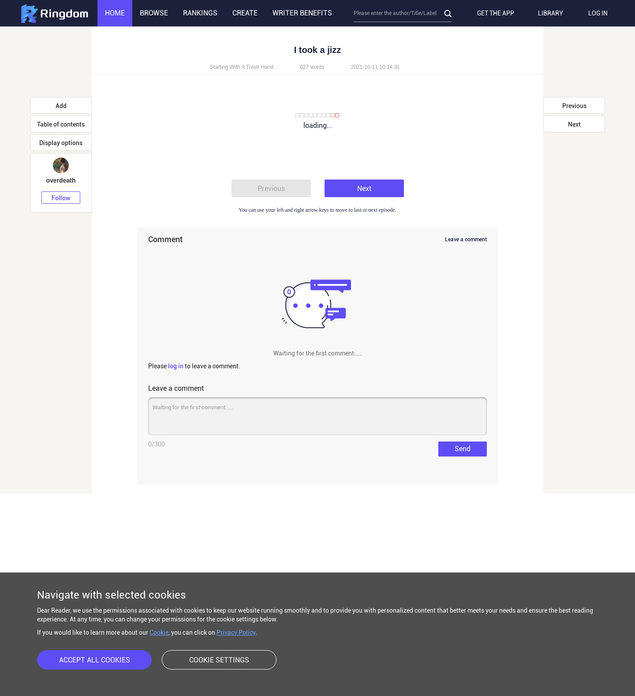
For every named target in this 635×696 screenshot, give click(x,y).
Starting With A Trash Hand (241, 67)
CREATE (245, 13)
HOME (115, 13)
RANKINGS (200, 13)
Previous (271, 188)
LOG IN (598, 13)
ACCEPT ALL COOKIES (94, 660)
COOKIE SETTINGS (219, 660)
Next (364, 188)
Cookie (158, 632)
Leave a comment (466, 239)
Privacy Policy (236, 632)
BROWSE (154, 13)
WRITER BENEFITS (302, 13)
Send (463, 449)
